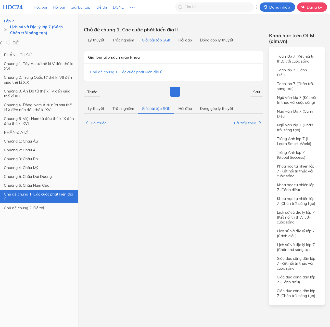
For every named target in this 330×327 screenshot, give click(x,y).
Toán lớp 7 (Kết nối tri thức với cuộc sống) (295, 59)
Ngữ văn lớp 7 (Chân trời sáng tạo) (295, 127)
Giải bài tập (80, 7)
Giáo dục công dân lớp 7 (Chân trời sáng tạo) (296, 293)
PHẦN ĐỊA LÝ (16, 132)
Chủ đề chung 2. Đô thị (24, 207)
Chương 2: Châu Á (20, 149)
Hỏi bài (59, 7)
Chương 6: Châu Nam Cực (26, 185)
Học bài (40, 7)
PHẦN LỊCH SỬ (18, 54)
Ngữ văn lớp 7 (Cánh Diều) (295, 113)
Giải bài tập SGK (156, 40)
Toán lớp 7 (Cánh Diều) (292, 72)
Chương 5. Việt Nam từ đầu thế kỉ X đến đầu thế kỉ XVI (39, 121)
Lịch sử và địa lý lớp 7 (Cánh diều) (296, 233)
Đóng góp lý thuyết (216, 40)
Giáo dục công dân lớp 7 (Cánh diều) (296, 279)
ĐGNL (118, 7)
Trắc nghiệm (123, 40)
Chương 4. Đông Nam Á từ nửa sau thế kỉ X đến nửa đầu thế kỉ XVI (38, 107)
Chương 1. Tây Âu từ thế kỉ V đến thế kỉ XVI (38, 66)
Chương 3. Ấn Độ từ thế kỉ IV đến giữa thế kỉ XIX (37, 93)
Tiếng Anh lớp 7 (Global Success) (291, 155)
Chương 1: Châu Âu (21, 141)
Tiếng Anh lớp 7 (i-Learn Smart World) (294, 141)
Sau (256, 91)
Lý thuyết (96, 40)
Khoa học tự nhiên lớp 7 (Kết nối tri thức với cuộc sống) (296, 171)
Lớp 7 (9, 20)
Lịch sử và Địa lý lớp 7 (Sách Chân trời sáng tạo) (36, 29)
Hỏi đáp (185, 40)
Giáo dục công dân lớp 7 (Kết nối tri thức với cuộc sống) (296, 263)
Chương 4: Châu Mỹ (21, 167)
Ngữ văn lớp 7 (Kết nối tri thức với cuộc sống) (296, 100)
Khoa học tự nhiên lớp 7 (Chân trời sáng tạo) (296, 201)
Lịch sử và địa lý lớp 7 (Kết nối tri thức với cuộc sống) (296, 217)
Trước (92, 91)
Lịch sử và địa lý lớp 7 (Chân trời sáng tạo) (296, 247)
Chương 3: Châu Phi (21, 158)
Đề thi (101, 7)
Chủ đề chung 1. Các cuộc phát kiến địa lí (38, 196)
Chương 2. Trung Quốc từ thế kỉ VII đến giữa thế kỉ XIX (38, 80)
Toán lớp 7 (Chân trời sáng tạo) (295, 86)
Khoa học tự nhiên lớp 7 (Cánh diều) (296, 187)
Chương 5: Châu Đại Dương (28, 176)
